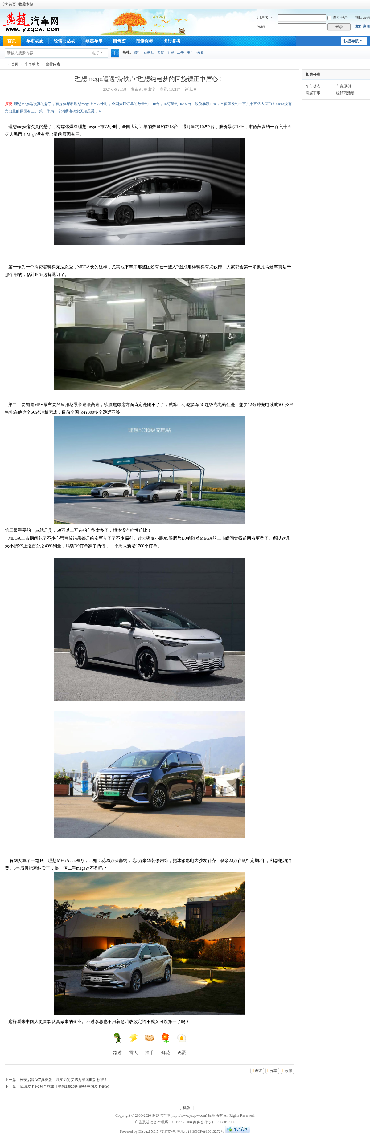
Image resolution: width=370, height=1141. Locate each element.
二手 (180, 52)
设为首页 (8, 4)
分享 (273, 1071)
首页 (11, 41)
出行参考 (172, 41)
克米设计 (184, 1131)
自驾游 (119, 41)
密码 (261, 26)
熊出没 (149, 89)
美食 (160, 52)
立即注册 (362, 26)
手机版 (184, 1108)
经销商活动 (64, 41)
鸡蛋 (182, 1044)
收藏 (288, 1071)
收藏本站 (25, 4)
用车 (190, 52)
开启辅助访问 (368, 4)
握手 (149, 1044)
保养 (200, 52)
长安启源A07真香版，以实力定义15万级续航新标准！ (64, 1080)
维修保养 (144, 41)
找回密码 (362, 17)
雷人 (133, 1044)
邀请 (258, 1071)
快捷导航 (351, 41)
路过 (117, 1044)
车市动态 (34, 41)
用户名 (262, 17)
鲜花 (166, 1044)
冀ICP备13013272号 (208, 1131)
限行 (137, 52)
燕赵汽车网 (2, 64)
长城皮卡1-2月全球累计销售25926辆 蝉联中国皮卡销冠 (64, 1086)
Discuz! (144, 1131)
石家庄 (148, 52)
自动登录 (337, 17)
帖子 (96, 53)
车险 (170, 52)
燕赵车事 (94, 41)
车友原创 (343, 86)
